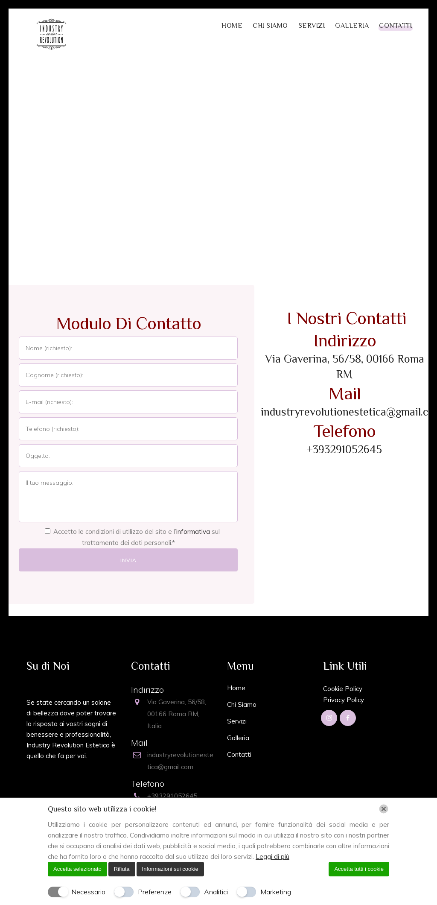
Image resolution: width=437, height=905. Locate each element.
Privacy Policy (343, 700)
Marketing (275, 891)
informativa (193, 531)
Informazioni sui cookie (170, 869)
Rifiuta (122, 869)
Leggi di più (272, 856)
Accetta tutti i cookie (359, 869)
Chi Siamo (241, 704)
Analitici (216, 891)
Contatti (239, 754)
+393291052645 (344, 449)
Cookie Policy (342, 689)
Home (236, 688)
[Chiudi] (383, 808)
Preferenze (155, 891)
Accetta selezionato (77, 869)
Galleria (238, 738)
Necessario (88, 891)
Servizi (237, 721)
